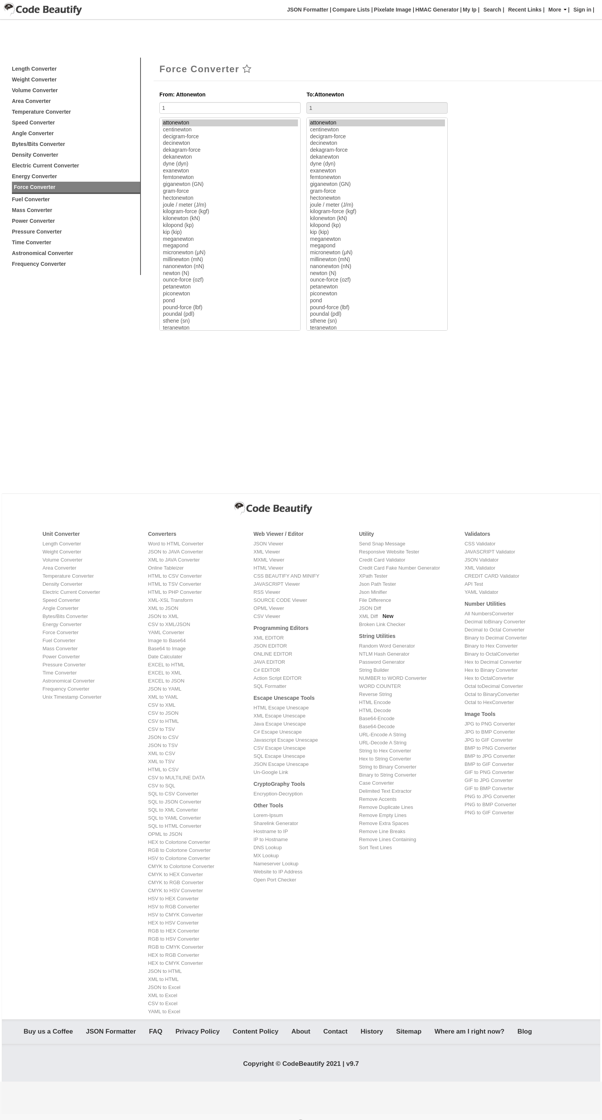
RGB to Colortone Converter (179, 850)
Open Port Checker (274, 880)
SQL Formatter (269, 686)
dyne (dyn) (230, 164)
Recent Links (524, 10)
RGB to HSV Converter (173, 939)
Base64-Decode (377, 726)
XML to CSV (161, 753)
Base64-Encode (377, 718)
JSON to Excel (164, 987)
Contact (335, 1033)
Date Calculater (165, 656)
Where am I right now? (469, 1033)
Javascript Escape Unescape (285, 740)
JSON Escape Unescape (281, 764)
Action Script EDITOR (277, 678)
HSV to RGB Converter (173, 907)
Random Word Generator (387, 646)
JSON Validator (482, 560)
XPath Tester (373, 576)
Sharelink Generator (275, 823)
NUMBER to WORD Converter (393, 678)
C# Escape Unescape (277, 732)
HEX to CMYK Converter (175, 963)
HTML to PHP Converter (175, 592)
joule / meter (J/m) (230, 205)
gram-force (230, 191)
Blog (525, 1033)
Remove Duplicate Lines (386, 807)
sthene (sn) (230, 321)
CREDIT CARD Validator (492, 576)
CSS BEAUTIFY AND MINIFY (286, 576)
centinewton (230, 129)
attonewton (230, 122)
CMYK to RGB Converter (175, 882)
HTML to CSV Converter (175, 576)
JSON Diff (370, 608)
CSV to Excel (162, 1003)
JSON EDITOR (270, 646)
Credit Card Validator (382, 560)
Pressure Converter (37, 232)
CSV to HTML (163, 721)
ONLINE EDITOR (272, 654)
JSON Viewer (268, 544)
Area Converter (31, 101)
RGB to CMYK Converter (175, 947)
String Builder (374, 670)
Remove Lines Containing (387, 839)
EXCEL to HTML (166, 665)
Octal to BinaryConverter (492, 694)
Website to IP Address (277, 872)
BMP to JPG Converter (490, 756)
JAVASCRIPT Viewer (276, 584)
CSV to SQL (161, 786)
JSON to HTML (165, 971)
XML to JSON (163, 608)
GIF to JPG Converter (489, 780)
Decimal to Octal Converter (494, 630)
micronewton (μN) (230, 252)
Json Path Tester (377, 584)
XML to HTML (163, 979)
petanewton (230, 286)
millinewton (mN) (230, 259)
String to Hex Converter (385, 751)
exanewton (230, 170)
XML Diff (368, 616)
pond (230, 300)
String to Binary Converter (388, 767)
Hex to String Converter (385, 759)
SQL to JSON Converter (174, 802)
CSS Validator (480, 544)
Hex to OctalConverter (489, 678)
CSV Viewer (266, 616)
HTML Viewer (268, 568)
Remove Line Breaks (382, 831)
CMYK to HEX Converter (175, 874)
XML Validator (480, 568)
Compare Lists (350, 10)
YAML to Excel (164, 1011)
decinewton (230, 143)
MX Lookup (266, 855)
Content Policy (255, 1033)
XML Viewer (266, 552)
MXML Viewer (268, 560)
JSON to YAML (164, 689)
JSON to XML (163, 616)
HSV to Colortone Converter (179, 858)
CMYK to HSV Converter (175, 890)
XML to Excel (162, 995)
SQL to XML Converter (173, 810)
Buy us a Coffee (48, 1033)
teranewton (230, 328)
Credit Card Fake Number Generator (399, 568)
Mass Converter (32, 210)
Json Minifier (373, 592)
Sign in (583, 10)
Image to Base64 (166, 640)
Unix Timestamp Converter (72, 697)
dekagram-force (230, 150)
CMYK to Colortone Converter (181, 866)
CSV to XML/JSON (169, 624)
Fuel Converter (31, 199)
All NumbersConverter (489, 613)
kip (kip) (230, 232)
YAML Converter (166, 632)
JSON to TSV (163, 745)
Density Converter (35, 155)
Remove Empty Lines (383, 815)
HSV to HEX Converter (173, 898)
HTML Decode (375, 710)
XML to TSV (161, 761)
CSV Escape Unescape (279, 748)
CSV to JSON (163, 713)
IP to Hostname (270, 839)
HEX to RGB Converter (173, 955)
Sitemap (409, 1033)
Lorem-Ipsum (268, 815)
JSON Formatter (307, 10)
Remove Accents (378, 799)
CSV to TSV (161, 729)
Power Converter (33, 221)
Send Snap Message (382, 544)
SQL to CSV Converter (173, 794)
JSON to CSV (163, 737)
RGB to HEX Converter (173, 931)
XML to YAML (163, 697)
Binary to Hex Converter (491, 646)
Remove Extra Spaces (383, 823)
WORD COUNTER (380, 686)
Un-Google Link (270, 772)
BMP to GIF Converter (489, 764)
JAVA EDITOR (269, 662)
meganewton (230, 239)
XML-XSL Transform (170, 600)
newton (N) (230, 273)
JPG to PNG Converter (490, 724)
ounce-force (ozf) (230, 280)
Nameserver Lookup (275, 864)
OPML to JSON (165, 834)
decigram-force (230, 136)
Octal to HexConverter (489, 702)
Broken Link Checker (382, 624)
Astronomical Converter (42, 253)
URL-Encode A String (382, 734)
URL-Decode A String (383, 743)
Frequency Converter (39, 264)
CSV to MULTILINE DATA (176, 777)
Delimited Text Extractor (385, 791)
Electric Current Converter (45, 165)
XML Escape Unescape (279, 716)
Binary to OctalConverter (492, 654)
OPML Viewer (268, 608)
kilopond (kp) (230, 225)
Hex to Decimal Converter (493, 662)
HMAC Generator (436, 10)
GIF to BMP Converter (489, 788)
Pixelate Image (391, 10)
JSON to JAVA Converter (175, 552)
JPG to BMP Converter (490, 732)
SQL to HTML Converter (174, 826)
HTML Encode (375, 702)
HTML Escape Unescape (281, 708)
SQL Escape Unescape (279, 756)
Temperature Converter (41, 112)
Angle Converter (33, 133)
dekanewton (230, 157)
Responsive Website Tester (389, 552)
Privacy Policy (197, 1033)
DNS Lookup (267, 847)
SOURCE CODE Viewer (280, 600)
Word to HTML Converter (175, 544)
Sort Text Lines (375, 847)
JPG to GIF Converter (489, 740)
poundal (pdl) (230, 314)
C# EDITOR (266, 670)
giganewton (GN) (230, 184)
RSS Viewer (266, 592)
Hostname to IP (270, 831)
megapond (230, 245)
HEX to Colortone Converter (179, 842)
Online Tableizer (166, 568)
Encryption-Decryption (278, 794)
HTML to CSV (163, 769)
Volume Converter (35, 90)
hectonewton (230, 198)
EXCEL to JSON (166, 681)
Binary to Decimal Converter (496, 638)
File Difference (375, 600)
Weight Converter (34, 79)
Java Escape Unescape (279, 724)
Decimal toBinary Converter (495, 622)
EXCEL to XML (164, 673)
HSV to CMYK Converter (175, 915)
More (557, 10)
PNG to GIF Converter (489, 812)
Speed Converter (33, 122)
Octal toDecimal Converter (494, 686)
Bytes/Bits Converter (38, 144)
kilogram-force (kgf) (230, 211)
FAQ (155, 1033)
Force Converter (34, 187)
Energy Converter (34, 176)
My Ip (468, 10)
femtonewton (230, 177)
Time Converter (31, 242)
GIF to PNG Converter (489, 772)
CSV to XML (161, 705)
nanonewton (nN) (230, 266)
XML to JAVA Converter (174, 560)
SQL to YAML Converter (174, 818)
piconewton (230, 293)
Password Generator (382, 662)
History (372, 1033)
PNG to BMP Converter (490, 804)
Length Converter (34, 69)
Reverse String (375, 694)
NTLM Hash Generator (384, 654)
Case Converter (376, 783)
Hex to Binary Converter (491, 670)
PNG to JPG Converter (490, 796)
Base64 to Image (166, 648)
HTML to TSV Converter (174, 584)
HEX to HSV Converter (173, 923)
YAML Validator (481, 592)
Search (492, 10)
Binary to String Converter (388, 775)
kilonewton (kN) (230, 218)
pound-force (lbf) (230, 307)
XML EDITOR (268, 638)
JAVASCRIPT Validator (490, 552)
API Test (474, 584)
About (300, 1033)
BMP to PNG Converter (490, 748)
